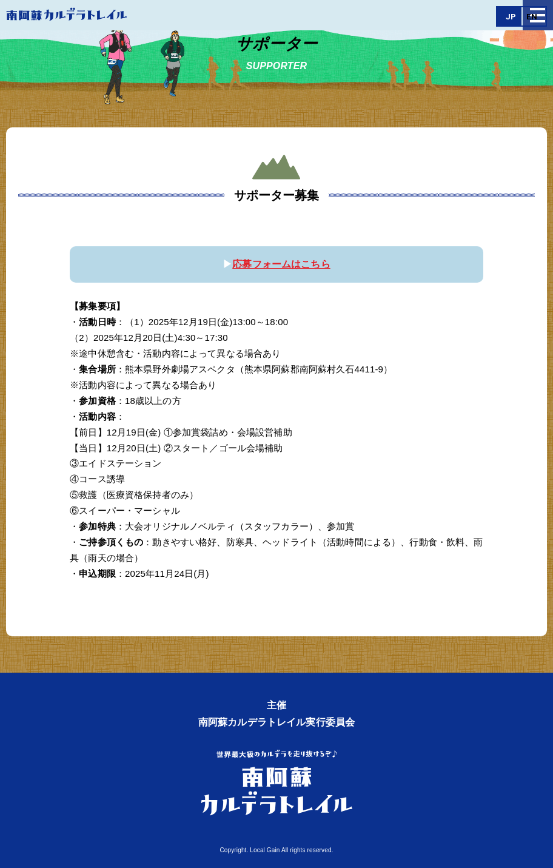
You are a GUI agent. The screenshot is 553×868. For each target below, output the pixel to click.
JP (511, 16)
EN (531, 16)
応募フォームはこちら (281, 264)
